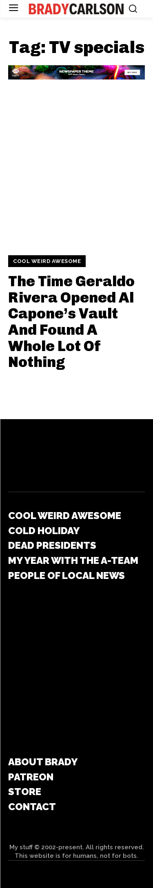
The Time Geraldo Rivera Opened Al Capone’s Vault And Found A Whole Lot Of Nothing (71, 321)
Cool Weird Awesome (47, 261)
